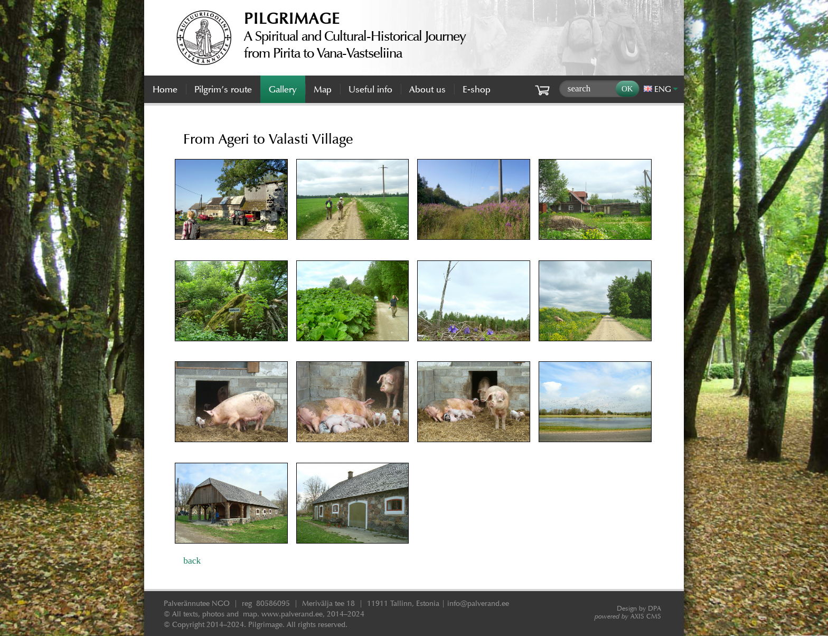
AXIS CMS (628, 616)
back (192, 560)
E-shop (477, 89)
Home (165, 89)
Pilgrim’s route (223, 89)
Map (323, 89)
